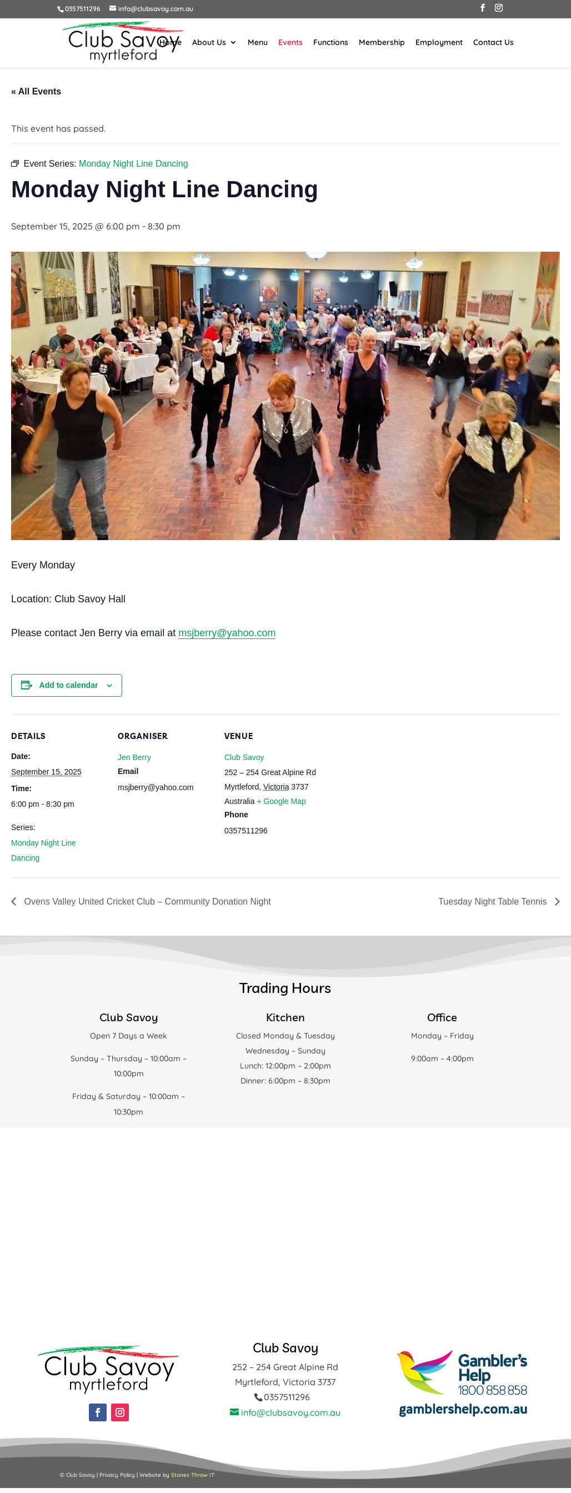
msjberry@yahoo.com (227, 632)
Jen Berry (134, 757)
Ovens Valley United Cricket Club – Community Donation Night (146, 901)
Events (290, 42)
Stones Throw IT (192, 1475)
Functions (330, 42)
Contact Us (493, 42)
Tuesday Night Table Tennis (493, 901)
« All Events (36, 91)
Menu (258, 42)
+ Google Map (281, 801)
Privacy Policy (117, 1475)
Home (170, 42)
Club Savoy (244, 757)
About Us (209, 42)
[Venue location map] (389, 791)
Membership (382, 42)
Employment (439, 42)
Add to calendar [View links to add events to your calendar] (68, 685)
